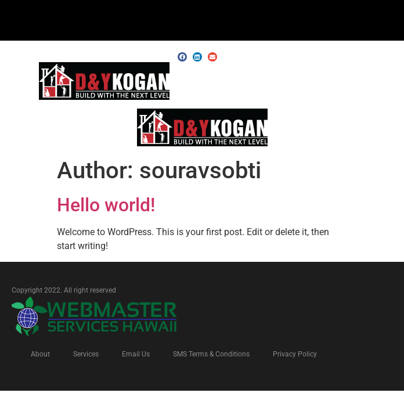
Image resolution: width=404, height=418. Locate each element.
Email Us (136, 354)
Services (86, 354)
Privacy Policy (295, 354)
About (40, 354)
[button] (386, 82)
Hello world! (106, 205)
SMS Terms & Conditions (211, 354)
